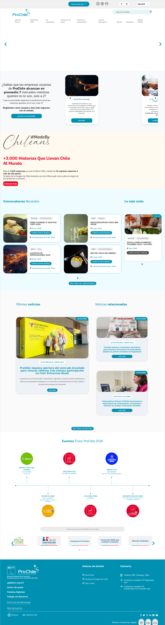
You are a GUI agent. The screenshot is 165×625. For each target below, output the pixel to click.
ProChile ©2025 (15, 608)
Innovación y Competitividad (81, 21)
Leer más (52, 390)
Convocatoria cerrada (137, 253)
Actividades (129, 22)
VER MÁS (81, 120)
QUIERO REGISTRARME (26, 116)
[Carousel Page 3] (22, 67)
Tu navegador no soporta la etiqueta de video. (123, 159)
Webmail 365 (30, 615)
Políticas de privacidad (19, 602)
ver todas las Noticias (82, 428)
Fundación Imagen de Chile (96, 579)
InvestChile (89, 575)
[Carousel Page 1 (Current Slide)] (108, 130)
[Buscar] (151, 11)
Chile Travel (90, 583)
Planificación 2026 (34, 21)
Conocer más (11, 183)
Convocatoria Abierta (40, 233)
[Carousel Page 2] (20, 67)
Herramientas (78, 4)
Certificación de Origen (66, 21)
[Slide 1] (77, 278)
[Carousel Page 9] (34, 67)
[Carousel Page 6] (28, 67)
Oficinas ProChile (140, 21)
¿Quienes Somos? (18, 21)
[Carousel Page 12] (41, 67)
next (160, 43)
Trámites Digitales (16, 592)
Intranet (12, 615)
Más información (28, 63)
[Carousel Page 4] (24, 67)
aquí (126, 582)
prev (5, 43)
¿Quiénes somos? (16, 582)
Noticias (119, 22)
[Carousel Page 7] (30, 67)
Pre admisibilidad (50, 21)
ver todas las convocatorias (82, 283)
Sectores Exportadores (102, 21)
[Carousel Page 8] (32, 67)
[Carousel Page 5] (26, 67)
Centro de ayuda (15, 587)
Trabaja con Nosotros (18, 596)
